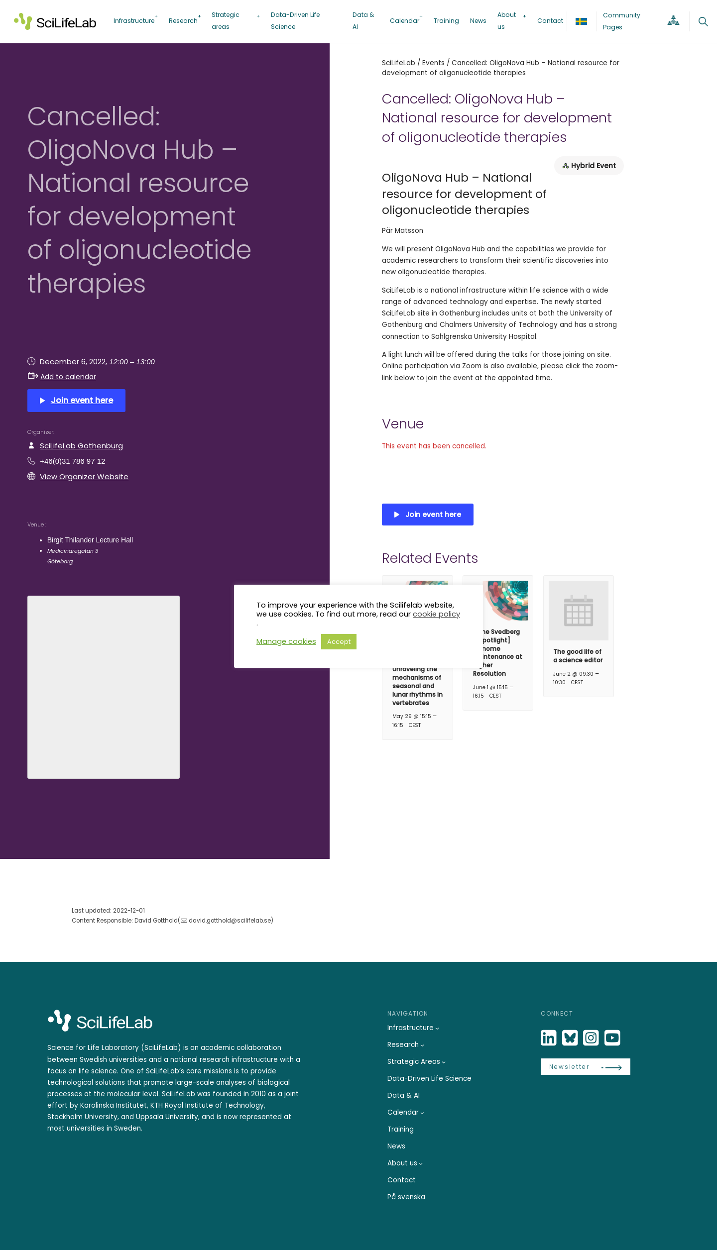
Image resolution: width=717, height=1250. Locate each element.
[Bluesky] (571, 1038)
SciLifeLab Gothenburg (81, 445)
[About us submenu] (421, 1163)
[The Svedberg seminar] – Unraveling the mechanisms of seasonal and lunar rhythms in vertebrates (417, 677)
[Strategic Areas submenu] (444, 1062)
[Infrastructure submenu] (437, 1028)
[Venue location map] (103, 686)
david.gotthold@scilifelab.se (230, 921)
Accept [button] (339, 641)
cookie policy (436, 614)
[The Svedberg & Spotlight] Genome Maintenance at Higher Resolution (497, 652)
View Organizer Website (84, 476)
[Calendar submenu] (422, 1113)
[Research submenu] (422, 1045)
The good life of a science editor (577, 655)
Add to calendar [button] (62, 377)
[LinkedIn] (550, 1038)
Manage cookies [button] (286, 641)
